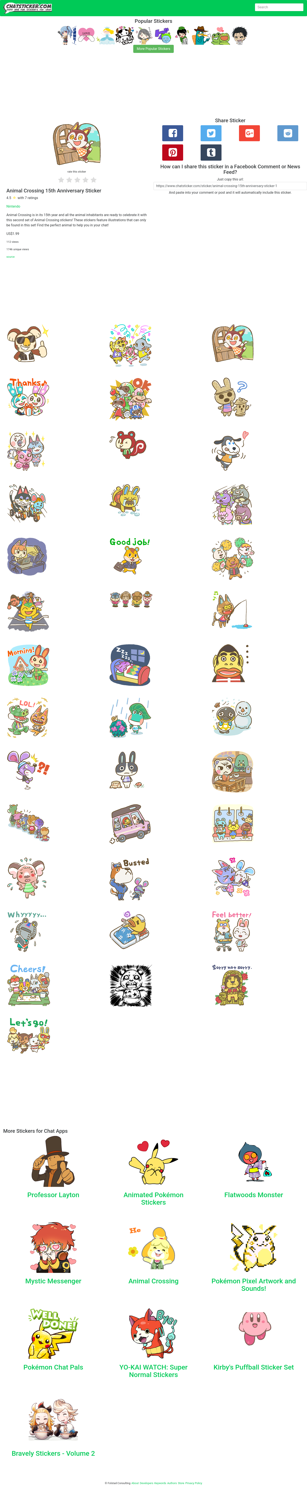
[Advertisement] (128, 88)
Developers (146, 1483)
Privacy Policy (193, 1483)
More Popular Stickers (153, 49)
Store (181, 1483)
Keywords (160, 1483)
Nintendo (13, 206)
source (10, 256)
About (135, 1483)
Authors (172, 1483)
